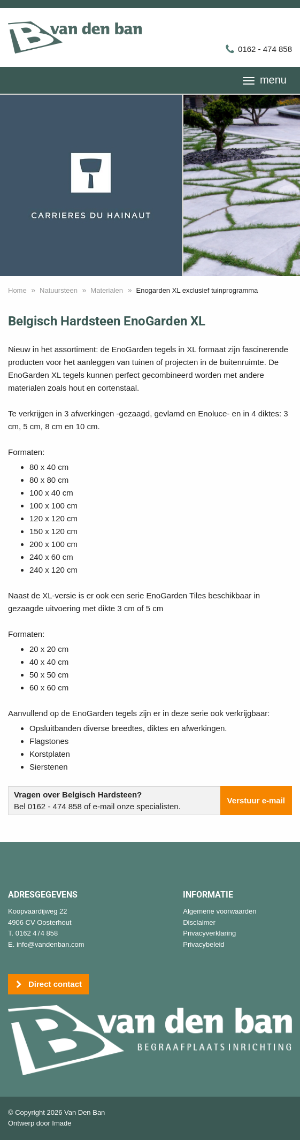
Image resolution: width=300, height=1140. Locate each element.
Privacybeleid (203, 944)
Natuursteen (59, 290)
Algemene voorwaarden (219, 911)
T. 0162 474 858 (33, 933)
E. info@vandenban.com (46, 944)
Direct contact (48, 984)
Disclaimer (199, 922)
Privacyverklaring (209, 933)
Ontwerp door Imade (40, 1123)
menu (265, 80)
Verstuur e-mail (256, 800)
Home (17, 290)
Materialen (106, 290)
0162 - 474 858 (258, 49)
